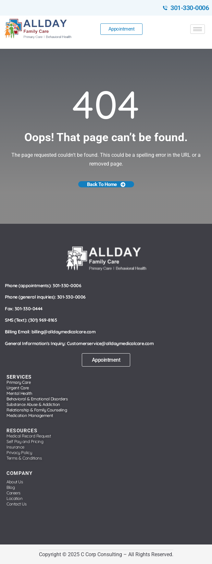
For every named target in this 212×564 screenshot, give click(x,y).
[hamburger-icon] (197, 29)
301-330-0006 (189, 8)
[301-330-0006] (165, 8)
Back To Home (106, 184)
